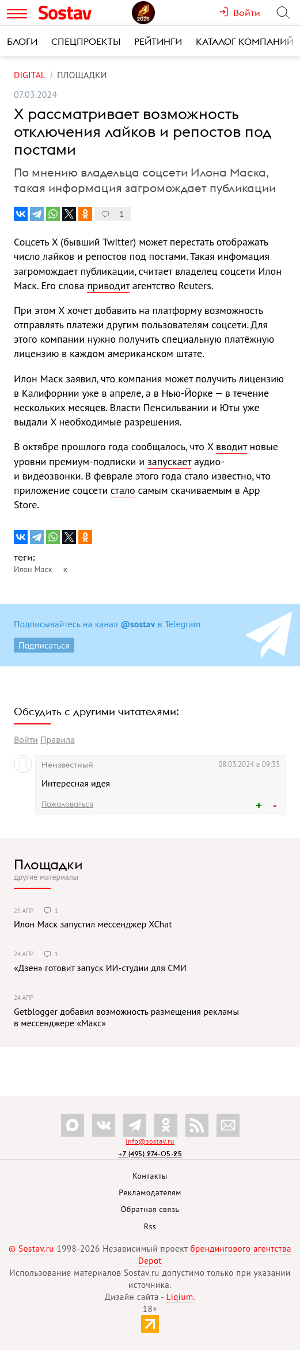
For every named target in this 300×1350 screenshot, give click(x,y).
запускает (169, 461)
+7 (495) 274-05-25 (150, 1153)
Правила (57, 739)
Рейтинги (158, 41)
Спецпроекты (85, 41)
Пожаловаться (67, 803)
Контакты (150, 1176)
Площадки (48, 864)
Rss (150, 1226)
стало (123, 490)
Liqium (179, 1296)
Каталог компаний (245, 41)
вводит (231, 446)
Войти (26, 739)
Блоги (22, 41)
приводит (108, 285)
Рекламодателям (150, 1192)
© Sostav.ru (31, 1248)
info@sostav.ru (150, 1141)
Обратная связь (150, 1209)
